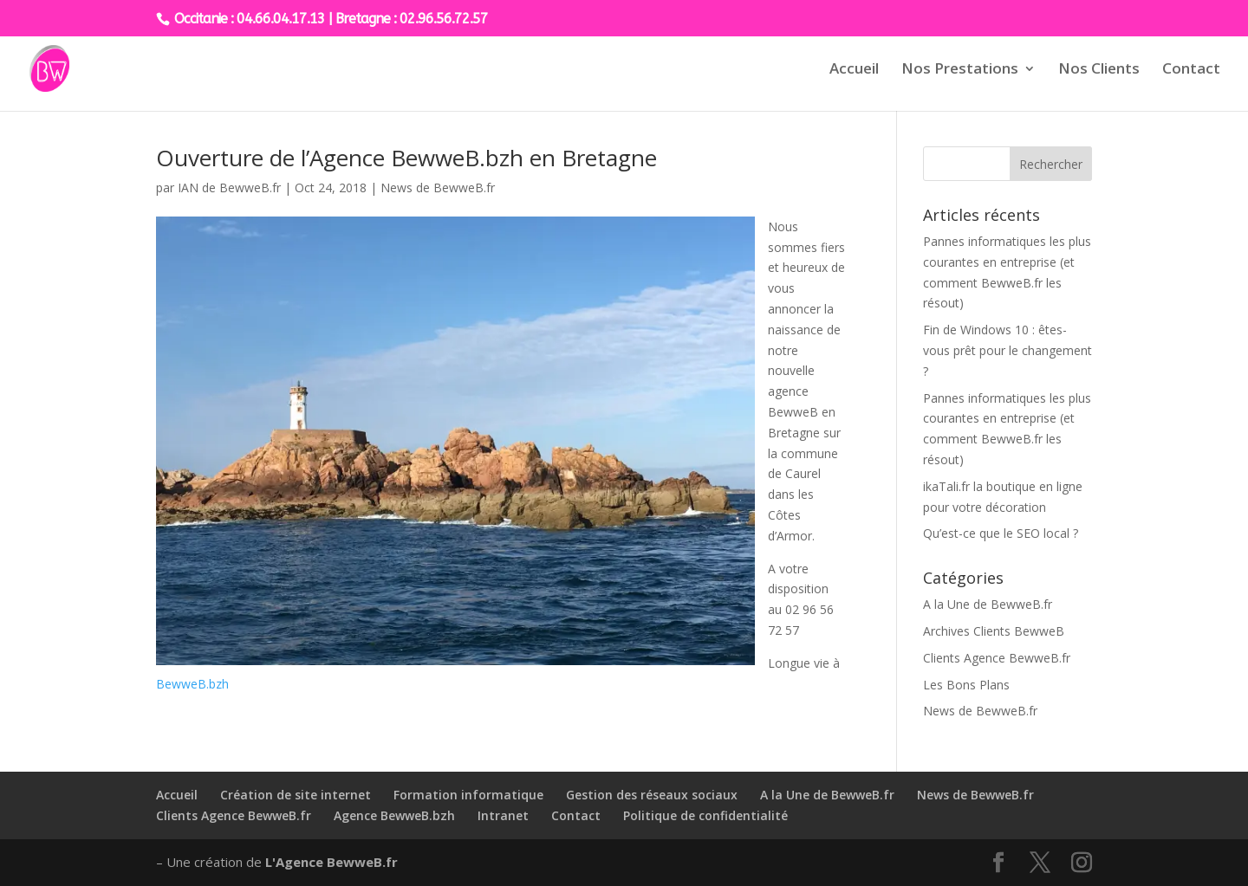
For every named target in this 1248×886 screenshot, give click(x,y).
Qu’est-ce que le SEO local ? (1000, 533)
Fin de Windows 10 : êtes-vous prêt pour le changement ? (1007, 350)
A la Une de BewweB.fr (987, 604)
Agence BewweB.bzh (394, 815)
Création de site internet (295, 794)
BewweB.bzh (192, 684)
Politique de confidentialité (705, 815)
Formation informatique (468, 794)
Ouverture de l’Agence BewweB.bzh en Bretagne (406, 157)
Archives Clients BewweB (993, 631)
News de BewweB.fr (437, 187)
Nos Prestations (959, 70)
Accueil (854, 70)
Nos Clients (1099, 70)
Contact (1191, 70)
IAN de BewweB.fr (229, 187)
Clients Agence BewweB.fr (996, 658)
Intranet (503, 815)
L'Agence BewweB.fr (331, 861)
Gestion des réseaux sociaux (652, 794)
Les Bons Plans (966, 684)
